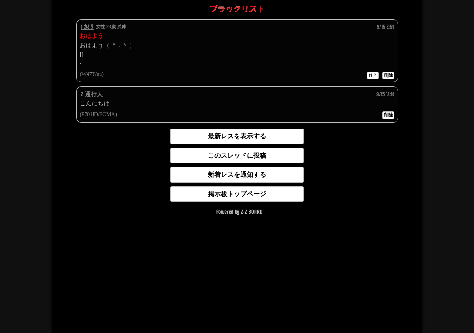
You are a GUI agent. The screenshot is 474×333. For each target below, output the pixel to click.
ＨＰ (372, 75)
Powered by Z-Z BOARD (239, 211)
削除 (388, 75)
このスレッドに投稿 (237, 155)
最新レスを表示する (237, 136)
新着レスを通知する (237, 174)
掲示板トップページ (237, 193)
